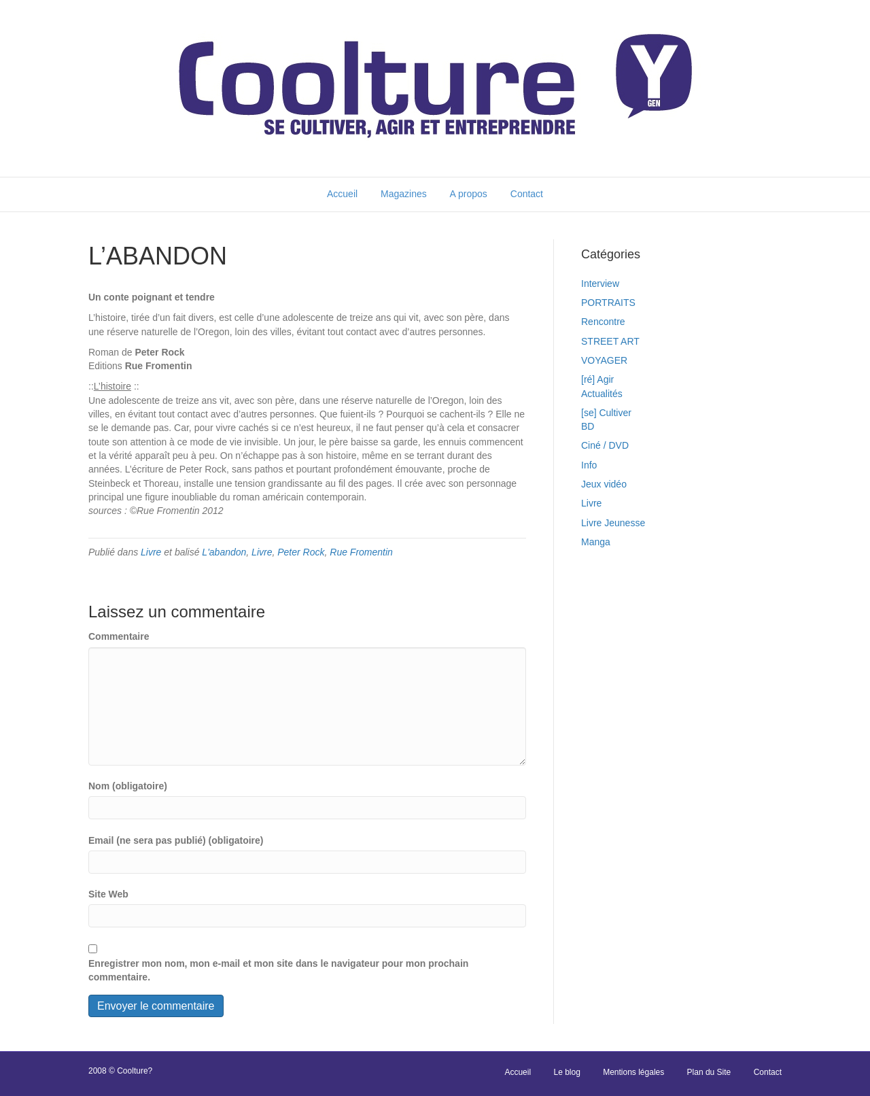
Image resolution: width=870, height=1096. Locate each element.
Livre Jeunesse (613, 522)
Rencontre (603, 321)
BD (587, 426)
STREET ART (610, 341)
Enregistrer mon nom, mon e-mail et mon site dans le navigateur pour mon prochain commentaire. (278, 970)
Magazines (404, 193)
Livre (151, 552)
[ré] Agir (597, 379)
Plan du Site (709, 1072)
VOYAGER (604, 360)
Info (589, 465)
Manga (595, 541)
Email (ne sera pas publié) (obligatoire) (176, 840)
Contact (526, 193)
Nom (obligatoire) (127, 786)
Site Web (108, 894)
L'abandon (224, 552)
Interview (600, 283)
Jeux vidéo (604, 484)
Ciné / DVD (605, 445)
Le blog (566, 1072)
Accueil (342, 193)
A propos (468, 193)
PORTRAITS (608, 302)
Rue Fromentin (361, 552)
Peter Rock (300, 552)
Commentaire (118, 636)
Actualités (602, 393)
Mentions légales (633, 1072)
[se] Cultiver (606, 412)
